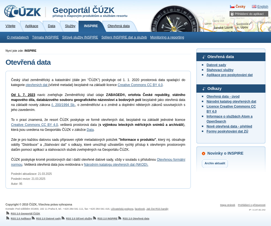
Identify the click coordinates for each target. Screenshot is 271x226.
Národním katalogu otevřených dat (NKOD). (116, 165)
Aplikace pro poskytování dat (230, 75)
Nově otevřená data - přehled (229, 126)
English (262, 7)
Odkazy (214, 88)
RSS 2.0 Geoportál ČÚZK (23, 213)
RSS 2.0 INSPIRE (105, 218)
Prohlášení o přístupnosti (251, 205)
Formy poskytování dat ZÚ (227, 131)
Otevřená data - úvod (223, 96)
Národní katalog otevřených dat (231, 101)
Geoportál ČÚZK (90, 11)
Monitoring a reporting (167, 37)
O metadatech (18, 37)
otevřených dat (37, 85)
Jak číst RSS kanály (157, 208)
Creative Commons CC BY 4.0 (140, 85)
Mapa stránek (227, 205)
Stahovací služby (220, 70)
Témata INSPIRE (45, 37)
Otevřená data (220, 56)
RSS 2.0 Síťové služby (76, 218)
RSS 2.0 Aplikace (18, 218)
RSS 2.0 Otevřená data (133, 218)
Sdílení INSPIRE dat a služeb (124, 37)
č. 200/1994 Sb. (63, 105)
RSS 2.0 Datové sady (46, 218)
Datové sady (216, 65)
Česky (240, 7)
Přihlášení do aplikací (249, 13)
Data (90, 130)
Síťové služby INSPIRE (80, 37)
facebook (140, 208)
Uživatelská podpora (122, 208)
